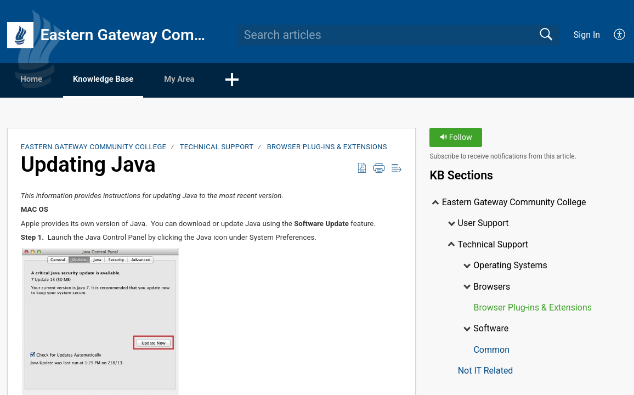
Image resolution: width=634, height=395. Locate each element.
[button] (266, 80)
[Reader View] (396, 169)
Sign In (587, 35)
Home (38, 80)
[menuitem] (613, 35)
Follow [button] (456, 138)
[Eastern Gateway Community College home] (20, 35)
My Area (208, 80)
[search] (398, 35)
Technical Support (216, 148)
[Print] (378, 169)
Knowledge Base (121, 80)
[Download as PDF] (362, 169)
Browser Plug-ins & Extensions (327, 148)
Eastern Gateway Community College (94, 148)
